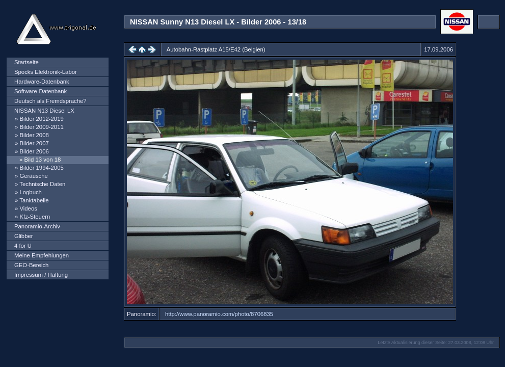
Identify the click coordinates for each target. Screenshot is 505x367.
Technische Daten (42, 184)
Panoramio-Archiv (37, 226)
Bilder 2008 (33, 135)
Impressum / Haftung (41, 275)
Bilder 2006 (33, 151)
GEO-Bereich (31, 265)
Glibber (23, 236)
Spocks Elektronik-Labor (45, 72)
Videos (28, 208)
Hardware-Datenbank (41, 81)
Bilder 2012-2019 (41, 119)
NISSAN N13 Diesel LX (44, 111)
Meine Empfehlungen (41, 255)
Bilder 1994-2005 (41, 168)
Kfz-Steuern (34, 217)
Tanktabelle (33, 200)
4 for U (23, 246)
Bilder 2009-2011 (41, 127)
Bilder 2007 (33, 143)
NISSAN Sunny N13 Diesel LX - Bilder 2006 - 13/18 (218, 22)
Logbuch (30, 192)
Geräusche (33, 176)
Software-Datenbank (40, 91)
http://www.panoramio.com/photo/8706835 (219, 314)
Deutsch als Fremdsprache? (50, 101)
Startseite (26, 62)
